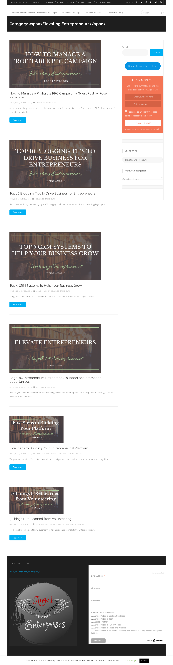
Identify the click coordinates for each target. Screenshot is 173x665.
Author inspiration (57, 525)
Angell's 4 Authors (101, 622)
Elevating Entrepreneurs (46, 103)
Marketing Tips (75, 454)
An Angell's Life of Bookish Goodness (109, 616)
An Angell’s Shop (84, 2)
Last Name (95, 601)
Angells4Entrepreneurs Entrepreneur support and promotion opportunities (55, 380)
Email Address (98, 576)
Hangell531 (25, 103)
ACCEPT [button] (144, 660)
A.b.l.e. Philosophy (43, 292)
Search (125, 47)
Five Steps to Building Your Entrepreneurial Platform (48, 449)
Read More (18, 120)
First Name (95, 589)
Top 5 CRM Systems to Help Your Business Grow (45, 286)
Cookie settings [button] (130, 660)
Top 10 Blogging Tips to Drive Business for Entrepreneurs (52, 194)
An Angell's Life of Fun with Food (107, 625)
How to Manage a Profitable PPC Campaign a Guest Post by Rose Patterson (58, 96)
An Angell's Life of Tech (103, 619)
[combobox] (142, 178)
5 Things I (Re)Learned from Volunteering (40, 519)
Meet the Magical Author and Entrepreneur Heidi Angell (32, 2)
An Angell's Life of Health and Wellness (109, 628)
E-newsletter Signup (104, 2)
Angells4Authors (43, 454)
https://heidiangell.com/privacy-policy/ (24, 572)
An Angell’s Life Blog (64, 2)
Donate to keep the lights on (142, 66)
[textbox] (142, 180)
